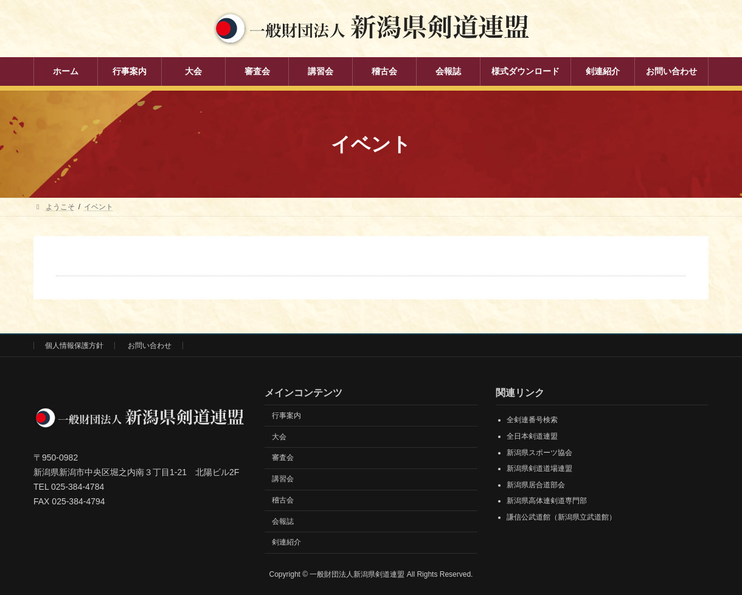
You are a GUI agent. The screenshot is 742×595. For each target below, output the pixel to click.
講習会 (283, 479)
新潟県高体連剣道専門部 (547, 500)
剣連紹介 (286, 542)
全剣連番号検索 (532, 420)
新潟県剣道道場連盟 (539, 468)
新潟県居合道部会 (536, 485)
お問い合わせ (150, 345)
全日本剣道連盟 (532, 436)
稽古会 (283, 500)
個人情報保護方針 (74, 345)
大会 (279, 437)
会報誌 (283, 521)
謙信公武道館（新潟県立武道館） (561, 517)
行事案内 (286, 415)
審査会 (283, 457)
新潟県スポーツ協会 (539, 452)
